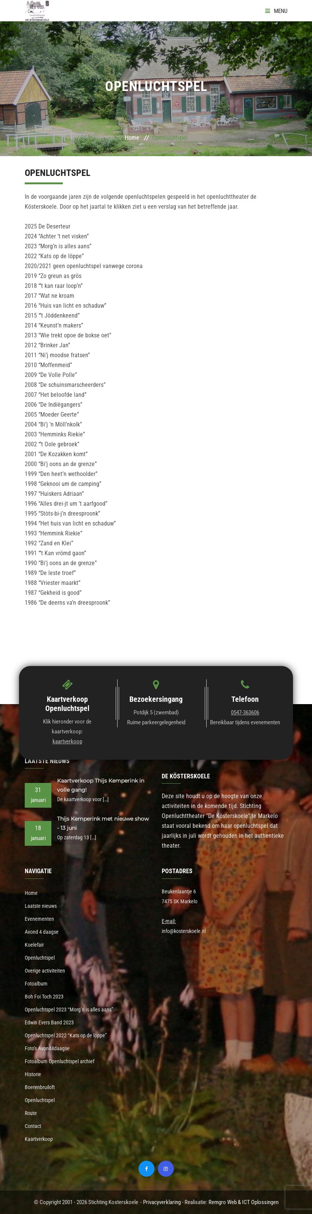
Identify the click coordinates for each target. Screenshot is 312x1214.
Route (31, 1113)
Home (132, 137)
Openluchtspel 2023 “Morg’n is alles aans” (69, 1009)
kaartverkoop (67, 741)
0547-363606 (245, 712)
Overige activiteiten (45, 971)
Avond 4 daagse (42, 932)
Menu (276, 11)
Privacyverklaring (162, 1202)
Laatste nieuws (41, 906)
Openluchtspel (40, 958)
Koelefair (34, 945)
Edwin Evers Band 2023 (49, 1022)
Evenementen (39, 919)
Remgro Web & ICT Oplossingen (244, 1202)
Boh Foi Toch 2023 (44, 997)
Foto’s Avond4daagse (47, 1048)
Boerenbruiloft (40, 1087)
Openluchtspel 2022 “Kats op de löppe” (66, 1035)
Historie (33, 1074)
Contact (33, 1126)
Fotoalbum (36, 984)
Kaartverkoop (39, 1139)
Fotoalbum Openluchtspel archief (59, 1061)
